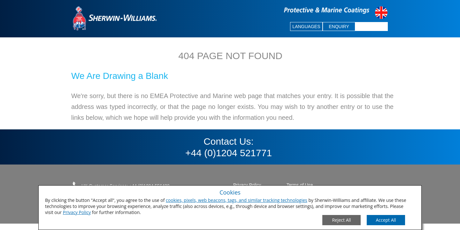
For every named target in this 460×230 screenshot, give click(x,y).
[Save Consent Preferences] (386, 220)
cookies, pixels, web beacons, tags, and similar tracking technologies (236, 200)
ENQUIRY (339, 26)
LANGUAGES (306, 26)
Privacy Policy (77, 212)
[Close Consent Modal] (341, 220)
